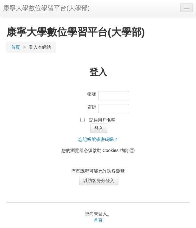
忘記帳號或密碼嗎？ (98, 139)
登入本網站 (40, 47)
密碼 (91, 107)
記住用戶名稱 (102, 120)
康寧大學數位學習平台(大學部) (46, 7)
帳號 (91, 94)
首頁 (15, 47)
